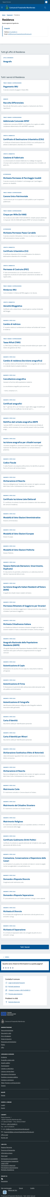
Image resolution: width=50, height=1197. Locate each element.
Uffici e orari (4, 1135)
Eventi (3, 1108)
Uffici (2, 1047)
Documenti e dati (6, 1033)
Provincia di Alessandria (8, 1150)
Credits (32, 1188)
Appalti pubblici (5, 1063)
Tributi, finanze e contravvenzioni (12, 83)
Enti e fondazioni (6, 1036)
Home (3, 15)
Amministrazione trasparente (9, 1161)
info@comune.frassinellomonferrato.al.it (20, 34)
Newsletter (4, 1181)
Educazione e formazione (8, 1074)
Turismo (3, 1086)
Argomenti (10, 15)
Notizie (3, 1095)
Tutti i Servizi (25, 947)
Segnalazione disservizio (8, 1165)
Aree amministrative (7, 1030)
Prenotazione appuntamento (9, 1168)
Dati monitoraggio (6, 1188)
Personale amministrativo (8, 1042)
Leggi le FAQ (4, 1163)
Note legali (4, 1156)
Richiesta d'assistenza (7, 1170)
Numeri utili (4, 1138)
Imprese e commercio (7, 1080)
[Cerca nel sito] (44, 8)
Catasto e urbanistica (9, 135)
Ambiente (5, 99)
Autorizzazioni (7, 174)
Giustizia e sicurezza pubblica (9, 1077)
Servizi (21, 1188)
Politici (3, 1045)
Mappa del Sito (12, 1190)
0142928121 (13, 32)
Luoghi (3, 1105)
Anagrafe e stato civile (9, 320)
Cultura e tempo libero (7, 1071)
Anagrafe (7, 28)
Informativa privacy (6, 1153)
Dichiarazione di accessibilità (9, 1159)
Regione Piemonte (7, 2)
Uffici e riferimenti (8, 58)
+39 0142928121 (12, 1124)
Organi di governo (6, 1039)
